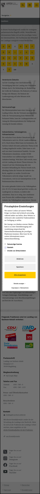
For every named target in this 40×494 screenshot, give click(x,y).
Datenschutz (24, 288)
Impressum (15, 288)
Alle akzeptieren (20, 275)
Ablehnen (20, 259)
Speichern (20, 267)
